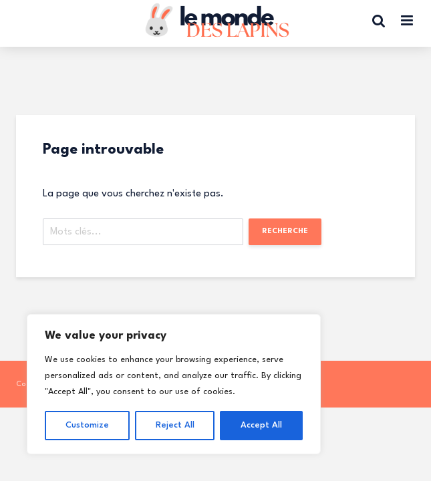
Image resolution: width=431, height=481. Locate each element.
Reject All (175, 425)
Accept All (261, 425)
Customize (87, 425)
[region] (174, 384)
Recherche (285, 231)
